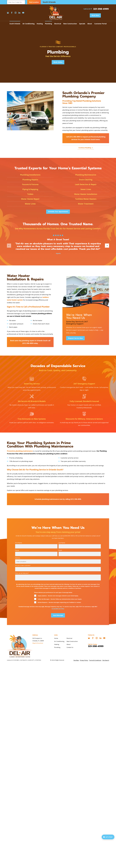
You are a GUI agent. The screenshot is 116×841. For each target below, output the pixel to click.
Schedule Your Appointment (58, 212)
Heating (56, 644)
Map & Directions (37, 643)
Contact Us (70, 647)
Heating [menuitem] (40, 24)
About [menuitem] (89, 24)
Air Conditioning (59, 641)
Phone (17, 550)
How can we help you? (22, 573)
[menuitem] (76, 660)
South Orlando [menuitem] (14, 24)
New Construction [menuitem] (70, 24)
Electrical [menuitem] (57, 24)
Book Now (95, 15)
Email (60, 550)
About (68, 644)
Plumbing (57, 647)
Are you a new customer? (23, 565)
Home (56, 638)
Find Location (34, 2)
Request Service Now (75, 338)
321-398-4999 (101, 9)
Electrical (69, 638)
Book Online (58, 62)
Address (17, 558)
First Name (18, 543)
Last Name (61, 543)
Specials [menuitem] (82, 24)
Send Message (58, 615)
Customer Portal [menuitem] (100, 24)
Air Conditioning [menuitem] (28, 24)
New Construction (72, 641)
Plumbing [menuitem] (48, 24)
